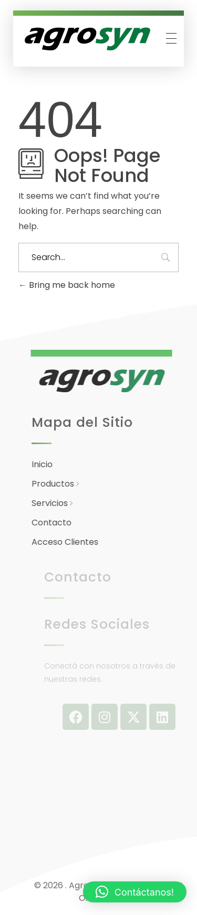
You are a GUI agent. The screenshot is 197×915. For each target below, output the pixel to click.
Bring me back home (66, 285)
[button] (134, 891)
